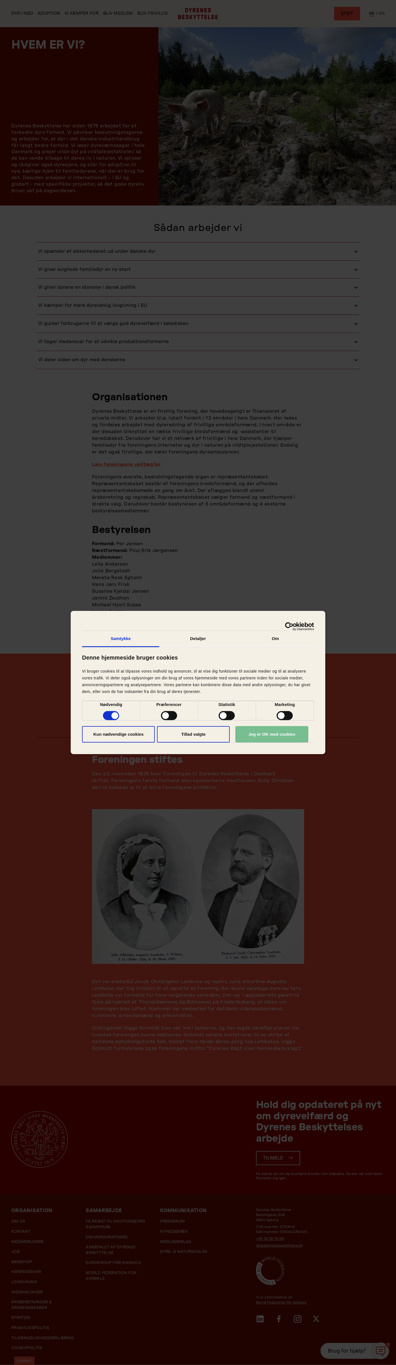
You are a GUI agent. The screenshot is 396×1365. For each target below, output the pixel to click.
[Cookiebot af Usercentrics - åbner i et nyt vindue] (289, 626)
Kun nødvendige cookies (118, 734)
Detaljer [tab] (198, 638)
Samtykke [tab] (121, 638)
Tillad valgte (193, 734)
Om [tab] (275, 638)
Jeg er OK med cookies (271, 734)
